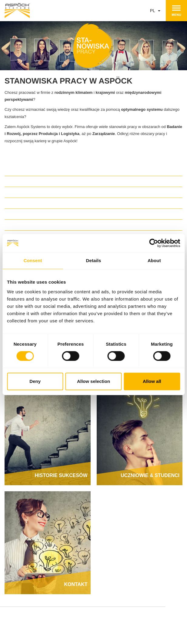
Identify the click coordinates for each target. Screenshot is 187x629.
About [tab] (154, 260)
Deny (35, 381)
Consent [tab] (33, 260)
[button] (93, 180)
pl (155, 10)
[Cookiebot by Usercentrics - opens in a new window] (153, 243)
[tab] (93, 180)
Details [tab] (93, 260)
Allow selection (93, 381)
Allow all (152, 381)
